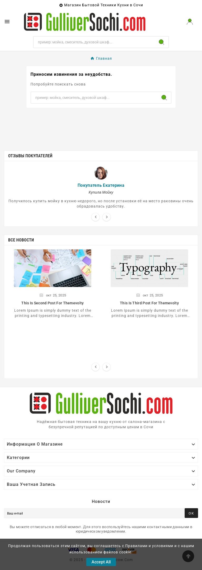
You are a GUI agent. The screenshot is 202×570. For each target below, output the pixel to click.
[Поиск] (94, 42)
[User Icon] (190, 22)
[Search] (161, 42)
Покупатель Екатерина (101, 185)
